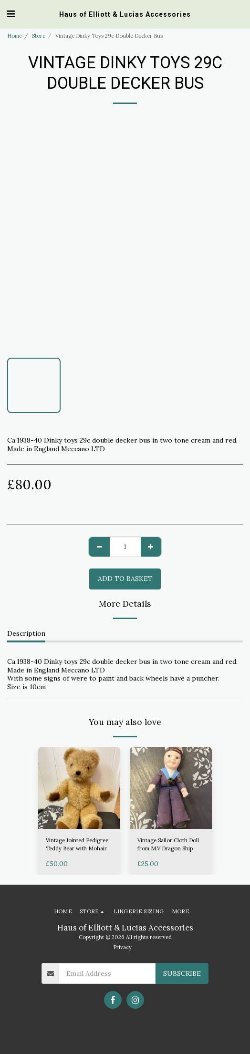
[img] (79, 788)
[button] (10, 13)
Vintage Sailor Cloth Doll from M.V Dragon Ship (168, 844)
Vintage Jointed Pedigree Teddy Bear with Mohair (77, 844)
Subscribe (182, 973)
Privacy (122, 947)
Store (38, 35)
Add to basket (125, 578)
